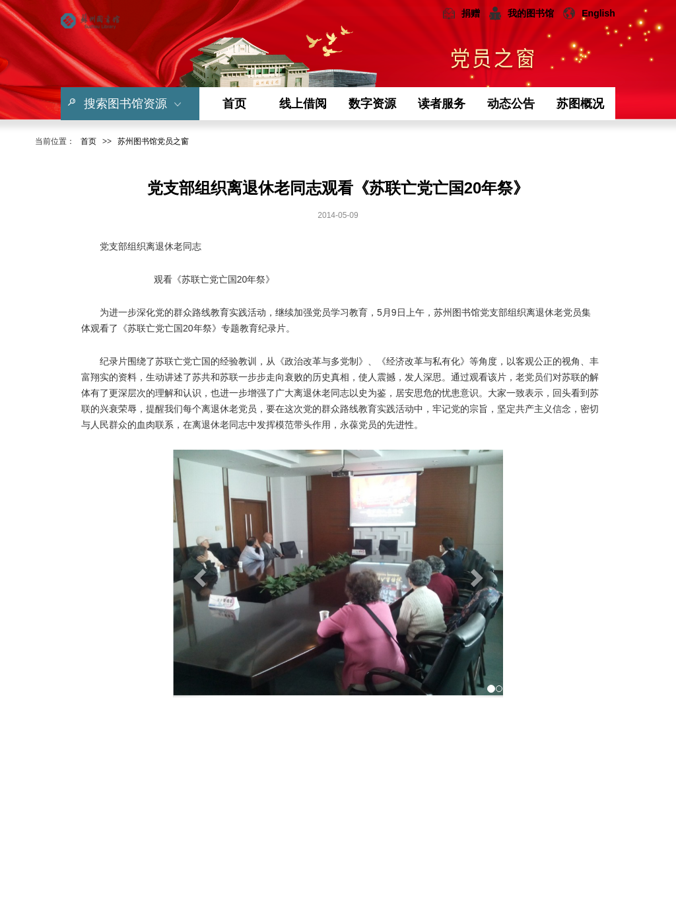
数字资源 (372, 103)
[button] (197, 573)
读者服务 (441, 103)
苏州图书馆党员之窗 (153, 141)
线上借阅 (303, 103)
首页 (234, 103)
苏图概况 (580, 103)
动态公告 (511, 103)
